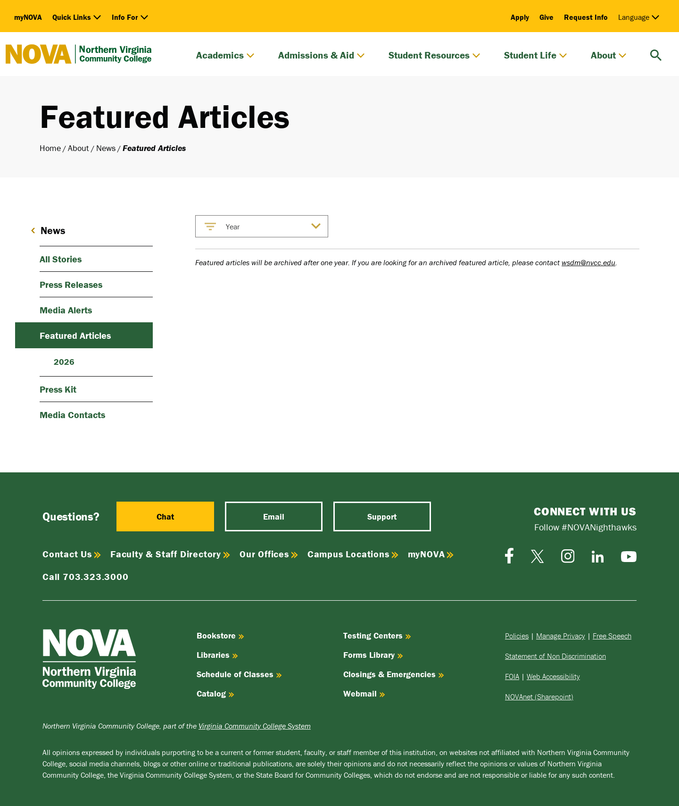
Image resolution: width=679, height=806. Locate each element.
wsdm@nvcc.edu (588, 262)
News (106, 148)
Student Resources (434, 55)
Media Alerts (66, 310)
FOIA (512, 676)
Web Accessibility (553, 676)
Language (639, 17)
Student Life (535, 55)
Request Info (586, 17)
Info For (130, 17)
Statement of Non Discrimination (555, 656)
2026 (64, 361)
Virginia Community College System (255, 725)
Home (50, 148)
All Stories (61, 259)
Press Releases (71, 284)
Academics (225, 55)
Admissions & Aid (321, 55)
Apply (520, 17)
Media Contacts (72, 414)
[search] (655, 54)
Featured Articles (75, 335)
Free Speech (612, 635)
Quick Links (76, 17)
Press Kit (58, 389)
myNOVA (28, 17)
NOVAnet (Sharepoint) (539, 696)
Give (546, 17)
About (609, 55)
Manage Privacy (560, 635)
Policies (517, 635)
